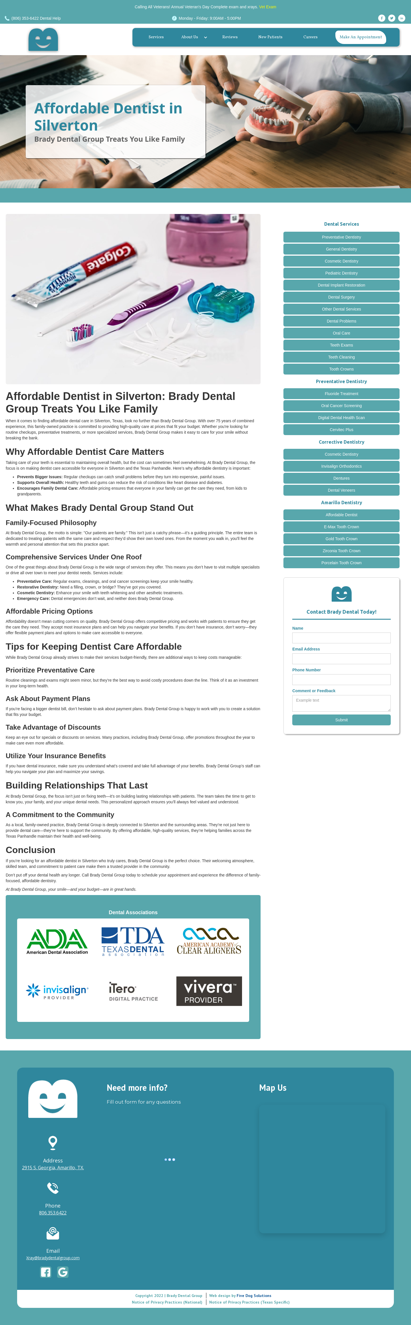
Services (156, 37)
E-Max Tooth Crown (341, 527)
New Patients (270, 37)
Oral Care (341, 333)
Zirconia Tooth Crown (341, 551)
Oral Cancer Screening (341, 405)
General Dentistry (341, 249)
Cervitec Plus (341, 429)
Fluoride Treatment (341, 393)
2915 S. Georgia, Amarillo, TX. (53, 1167)
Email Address (306, 649)
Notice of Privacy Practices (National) (167, 1302)
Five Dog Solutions (253, 1295)
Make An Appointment (361, 37)
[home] (45, 39)
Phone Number (306, 670)
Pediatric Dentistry (341, 273)
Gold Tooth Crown (342, 539)
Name (297, 628)
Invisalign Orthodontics (341, 466)
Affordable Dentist (341, 515)
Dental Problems (341, 321)
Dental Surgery (341, 297)
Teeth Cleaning (341, 357)
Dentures (341, 478)
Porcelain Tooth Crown (341, 563)
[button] (192, 37)
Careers (310, 37)
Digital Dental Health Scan (341, 417)
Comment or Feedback (313, 690)
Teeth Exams (341, 345)
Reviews (230, 37)
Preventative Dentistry (341, 237)
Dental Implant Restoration (341, 285)
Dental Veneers (341, 490)
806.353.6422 (53, 1213)
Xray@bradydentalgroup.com (53, 1257)
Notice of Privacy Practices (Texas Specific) (249, 1302)
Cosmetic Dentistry (341, 261)
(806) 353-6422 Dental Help (36, 18)
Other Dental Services (341, 309)
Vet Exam (267, 7)
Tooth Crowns (341, 369)
